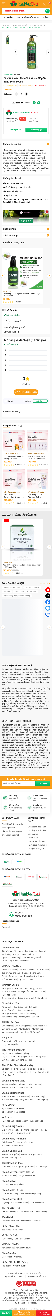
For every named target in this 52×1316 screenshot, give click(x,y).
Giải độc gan (7, 1257)
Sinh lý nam (26, 1221)
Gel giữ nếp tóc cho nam (12, 976)
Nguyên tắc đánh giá (26, 392)
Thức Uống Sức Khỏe (12, 1163)
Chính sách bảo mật (10, 835)
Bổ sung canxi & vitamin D (29, 1084)
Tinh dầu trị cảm (26, 1212)
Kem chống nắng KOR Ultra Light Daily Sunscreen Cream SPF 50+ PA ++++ (38, 496)
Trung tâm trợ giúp (36, 848)
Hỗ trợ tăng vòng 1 (22, 1072)
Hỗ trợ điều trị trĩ (24, 1133)
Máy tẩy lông (24, 1029)
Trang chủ (5, 25)
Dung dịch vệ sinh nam (34, 976)
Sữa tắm (35, 1017)
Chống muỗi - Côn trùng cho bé (31, 992)
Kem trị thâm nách (9, 1013)
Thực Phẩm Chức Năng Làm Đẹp (18, 1065)
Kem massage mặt (26, 1010)
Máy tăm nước (26, 1100)
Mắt (15, 1041)
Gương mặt (7, 1041)
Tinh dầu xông (41, 1212)
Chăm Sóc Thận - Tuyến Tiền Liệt (18, 1172)
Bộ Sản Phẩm (8, 1105)
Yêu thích (17, 103)
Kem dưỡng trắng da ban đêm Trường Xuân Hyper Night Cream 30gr (21, 566)
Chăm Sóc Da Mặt (11, 947)
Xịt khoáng (6, 954)
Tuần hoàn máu (8, 1142)
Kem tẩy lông (24, 1017)
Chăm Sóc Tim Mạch (12, 1199)
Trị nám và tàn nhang (11, 957)
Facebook (6, 927)
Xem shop (36, 130)
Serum (42, 951)
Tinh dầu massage (9, 1212)
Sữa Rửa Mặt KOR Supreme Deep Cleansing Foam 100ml (13, 496)
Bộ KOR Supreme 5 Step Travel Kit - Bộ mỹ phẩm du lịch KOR (36, 458)
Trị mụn (16, 954)
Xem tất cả (44, 583)
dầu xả (38, 153)
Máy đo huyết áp (22, 1053)
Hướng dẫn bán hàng (37, 841)
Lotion (4, 961)
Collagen (5, 1069)
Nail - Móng (29, 1041)
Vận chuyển (33, 834)
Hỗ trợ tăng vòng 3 (40, 1072)
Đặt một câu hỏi (12, 315)
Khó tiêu (43, 1130)
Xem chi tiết (26, 221)
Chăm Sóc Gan (9, 1253)
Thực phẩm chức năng (28, 17)
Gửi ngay (43, 783)
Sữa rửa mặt (7, 951)
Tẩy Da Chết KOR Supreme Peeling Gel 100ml (13, 458)
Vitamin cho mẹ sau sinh (31, 1154)
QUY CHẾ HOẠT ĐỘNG (14, 1277)
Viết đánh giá (10, 344)
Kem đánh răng (37, 1096)
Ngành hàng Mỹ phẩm (20, 25)
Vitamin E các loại (26, 1087)
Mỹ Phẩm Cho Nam (11, 966)
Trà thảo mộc (41, 1167)
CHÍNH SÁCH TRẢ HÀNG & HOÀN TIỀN (24, 1273)
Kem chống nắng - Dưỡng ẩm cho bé (17, 998)
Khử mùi (32, 1007)
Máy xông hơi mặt (9, 1029)
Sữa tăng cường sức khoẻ (23, 1167)
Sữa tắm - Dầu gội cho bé (30, 988)
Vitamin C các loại (9, 1087)
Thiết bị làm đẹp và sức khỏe (25, 592)
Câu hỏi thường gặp (25, 86)
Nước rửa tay (7, 1239)
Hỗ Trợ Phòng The (10, 1226)
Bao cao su (6, 1230)
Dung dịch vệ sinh (22, 1239)
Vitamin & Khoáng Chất (13, 1080)
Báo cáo (34, 112)
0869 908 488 (23, 915)
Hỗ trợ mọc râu (42, 970)
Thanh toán (33, 838)
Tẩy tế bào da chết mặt (19, 961)
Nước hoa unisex (37, 1121)
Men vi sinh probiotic (10, 1130)
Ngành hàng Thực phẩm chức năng (16, 596)
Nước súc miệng (9, 1096)
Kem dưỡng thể (20, 1007)
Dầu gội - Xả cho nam (31, 973)
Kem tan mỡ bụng (9, 1017)
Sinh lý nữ (37, 1221)
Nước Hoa (7, 1117)
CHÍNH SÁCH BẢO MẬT (37, 1277)
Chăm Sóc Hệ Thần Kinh (14, 1138)
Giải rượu (18, 1257)
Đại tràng (25, 1130)
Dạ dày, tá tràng (8, 1133)
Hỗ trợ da (31, 1069)
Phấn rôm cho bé (9, 992)
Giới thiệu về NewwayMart (13, 824)
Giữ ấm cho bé (41, 998)
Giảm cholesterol (37, 1203)
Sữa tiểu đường (19, 1266)
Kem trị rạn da (8, 1248)
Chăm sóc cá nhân (32, 588)
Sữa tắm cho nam (26, 970)
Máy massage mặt (23, 1026)
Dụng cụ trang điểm (10, 1044)
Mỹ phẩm (8, 17)
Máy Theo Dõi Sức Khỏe (13, 1050)
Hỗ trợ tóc (41, 1069)
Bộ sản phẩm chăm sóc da (13, 1109)
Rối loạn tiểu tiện (9, 1176)
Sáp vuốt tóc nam (9, 970)
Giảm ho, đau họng (10, 1194)
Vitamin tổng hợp (9, 1084)
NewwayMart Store (18, 112)
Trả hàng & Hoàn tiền (37, 830)
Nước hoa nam (8, 1121)
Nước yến (6, 1167)
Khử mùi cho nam (9, 979)
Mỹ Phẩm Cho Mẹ (10, 1244)
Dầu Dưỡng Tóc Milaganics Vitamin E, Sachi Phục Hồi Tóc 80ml (21, 295)
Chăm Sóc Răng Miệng (13, 1093)
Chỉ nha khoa (23, 1096)
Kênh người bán (8, 828)
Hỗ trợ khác (7, 1072)
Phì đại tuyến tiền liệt (26, 1176)
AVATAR (17, 74)
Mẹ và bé (6, 592)
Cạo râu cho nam (26, 979)
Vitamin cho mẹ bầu (10, 1154)
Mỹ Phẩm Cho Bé (10, 985)
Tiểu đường (6, 1266)
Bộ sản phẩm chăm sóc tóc (13, 1112)
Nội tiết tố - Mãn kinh (10, 1221)
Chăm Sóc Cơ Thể (10, 1003)
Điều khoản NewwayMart (12, 831)
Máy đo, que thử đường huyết (14, 1056)
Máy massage (8, 1060)
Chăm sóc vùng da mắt (32, 957)
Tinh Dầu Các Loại (11, 1208)
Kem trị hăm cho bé (10, 988)
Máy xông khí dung (24, 1060)
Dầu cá (5, 1185)
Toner (23, 954)
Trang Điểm (7, 1037)
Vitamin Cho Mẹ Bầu (12, 1151)
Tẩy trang (18, 951)
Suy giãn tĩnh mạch (19, 1203)
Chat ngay (15, 130)
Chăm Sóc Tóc (37, 25)
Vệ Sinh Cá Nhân (10, 1235)
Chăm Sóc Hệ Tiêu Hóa (13, 1126)
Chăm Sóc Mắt (9, 1181)
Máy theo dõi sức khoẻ (30, 1032)
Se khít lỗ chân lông (27, 1013)
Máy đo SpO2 (7, 1053)
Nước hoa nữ (22, 1121)
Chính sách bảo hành (37, 827)
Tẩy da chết (7, 1007)
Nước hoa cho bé (9, 995)
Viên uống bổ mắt (17, 1185)
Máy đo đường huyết (38, 1056)
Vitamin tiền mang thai (11, 1158)
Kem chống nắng (9, 1010)
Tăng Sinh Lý (8, 1217)
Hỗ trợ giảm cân (18, 1069)
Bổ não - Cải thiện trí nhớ (12, 1145)
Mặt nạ (31, 954)
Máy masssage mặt (10, 1032)
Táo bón (34, 1130)
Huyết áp (5, 1203)
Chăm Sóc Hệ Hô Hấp (12, 1190)
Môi (20, 1041)
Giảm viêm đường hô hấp (30, 1194)
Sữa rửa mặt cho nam (11, 973)
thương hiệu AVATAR (16, 158)
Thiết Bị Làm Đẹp (10, 1022)
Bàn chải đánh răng (10, 1100)
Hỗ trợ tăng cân (8, 1075)
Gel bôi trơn (18, 1230)
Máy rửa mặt (7, 1026)
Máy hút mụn (37, 1029)
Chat (6, 1313)
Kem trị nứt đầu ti (23, 1248)
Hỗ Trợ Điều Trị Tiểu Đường (15, 1262)
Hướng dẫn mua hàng (37, 845)
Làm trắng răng (41, 1100)
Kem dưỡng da (31, 951)
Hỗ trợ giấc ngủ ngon (26, 1142)
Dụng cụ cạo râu (40, 1026)
